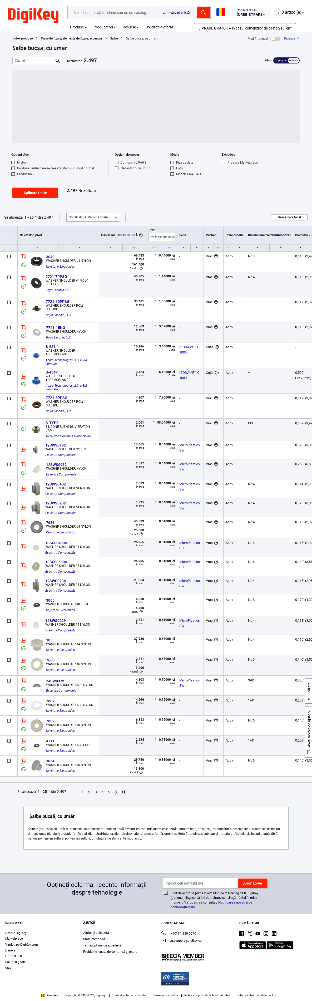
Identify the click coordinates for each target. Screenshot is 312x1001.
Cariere (10, 950)
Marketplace (14, 938)
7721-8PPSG (56, 398)
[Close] (303, 989)
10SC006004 (56, 562)
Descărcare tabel (289, 217)
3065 (50, 600)
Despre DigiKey (16, 933)
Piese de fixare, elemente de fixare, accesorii (71, 38)
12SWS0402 (55, 484)
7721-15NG (55, 328)
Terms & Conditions (94, 996)
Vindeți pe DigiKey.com (21, 944)
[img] (33, 15)
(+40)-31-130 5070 (178, 933)
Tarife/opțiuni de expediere (102, 945)
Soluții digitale (15, 962)
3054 (50, 761)
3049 (50, 257)
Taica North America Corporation (68, 436)
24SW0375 (55, 681)
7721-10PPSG (58, 302)
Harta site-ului (15, 956)
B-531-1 (52, 347)
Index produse (22, 38)
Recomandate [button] (88, 217)
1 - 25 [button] (29, 217)
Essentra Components (60, 455)
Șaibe (114, 38)
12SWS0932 (56, 465)
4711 (50, 741)
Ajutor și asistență (96, 933)
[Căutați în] (33, 60)
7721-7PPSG (56, 276)
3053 (50, 640)
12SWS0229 (55, 621)
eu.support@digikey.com (183, 941)
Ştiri (8, 968)
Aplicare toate (35, 193)
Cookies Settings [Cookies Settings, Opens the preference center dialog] (232, 989)
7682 (50, 721)
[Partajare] (292, 38)
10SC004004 (56, 543)
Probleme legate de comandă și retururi (111, 952)
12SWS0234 (55, 581)
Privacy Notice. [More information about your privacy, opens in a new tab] (127, 996)
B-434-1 (52, 372)
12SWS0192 (55, 445)
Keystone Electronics (60, 266)
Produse (77, 27)
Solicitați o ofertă (159, 27)
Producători (103, 27)
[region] (156, 989)
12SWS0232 (55, 503)
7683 (50, 660)
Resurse (129, 27)
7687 (50, 701)
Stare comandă (94, 939)
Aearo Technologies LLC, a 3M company (67, 362)
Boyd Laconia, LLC (58, 290)
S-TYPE (52, 423)
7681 (50, 523)
